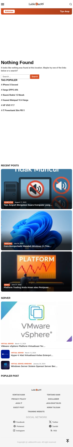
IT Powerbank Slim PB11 (14, 110)
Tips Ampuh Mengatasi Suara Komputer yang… (28, 205)
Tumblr (53, 426)
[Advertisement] (36, 37)
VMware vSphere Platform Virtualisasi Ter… (23, 346)
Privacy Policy (18, 399)
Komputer (8, 202)
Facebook (18, 422)
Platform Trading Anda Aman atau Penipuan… (27, 287)
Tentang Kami (53, 395)
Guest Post (18, 407)
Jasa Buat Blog (53, 403)
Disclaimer (53, 399)
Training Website (36, 411)
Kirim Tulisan (53, 407)
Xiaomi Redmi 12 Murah (13, 95)
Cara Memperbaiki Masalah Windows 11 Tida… (28, 246)
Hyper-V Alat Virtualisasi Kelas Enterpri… (32, 355)
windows (8, 243)
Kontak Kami (19, 395)
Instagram (19, 431)
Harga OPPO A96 (10, 90)
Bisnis (6, 285)
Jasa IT (18, 403)
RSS (53, 431)
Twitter (53, 422)
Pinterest (18, 426)
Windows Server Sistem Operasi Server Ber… (34, 366)
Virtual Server (7, 344)
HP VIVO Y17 (9, 105)
